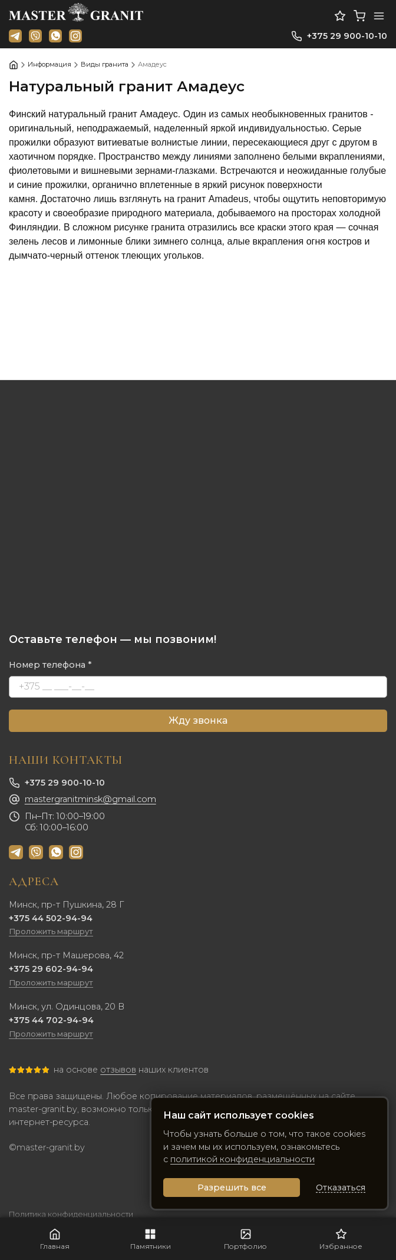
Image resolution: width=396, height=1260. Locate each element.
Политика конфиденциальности (71, 1214)
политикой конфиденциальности (242, 1159)
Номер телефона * (50, 664)
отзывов (118, 1069)
